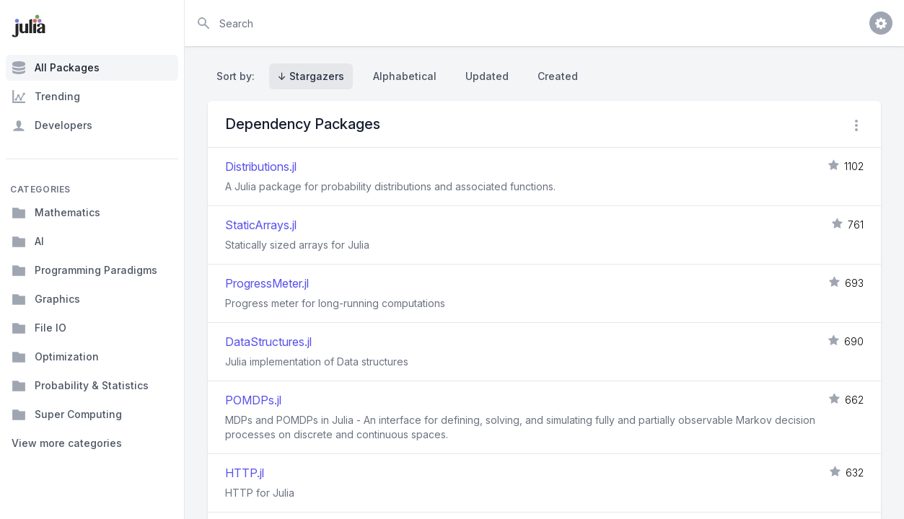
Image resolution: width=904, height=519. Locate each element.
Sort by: (238, 76)
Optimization (55, 357)
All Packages (56, 68)
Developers (52, 125)
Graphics (46, 299)
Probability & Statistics (80, 385)
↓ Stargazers (311, 76)
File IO (39, 328)
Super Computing (67, 414)
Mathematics (56, 212)
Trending (46, 96)
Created (557, 76)
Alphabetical (404, 76)
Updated (487, 76)
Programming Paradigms (84, 270)
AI (28, 241)
